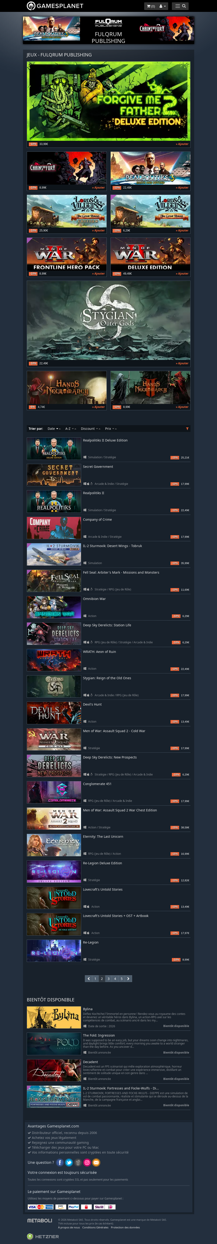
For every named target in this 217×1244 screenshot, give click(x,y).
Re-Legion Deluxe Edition (102, 863)
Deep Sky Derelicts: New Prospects (110, 757)
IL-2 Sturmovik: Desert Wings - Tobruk (112, 546)
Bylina (88, 1009)
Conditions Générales (95, 1227)
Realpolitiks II (93, 493)
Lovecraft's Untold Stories (103, 889)
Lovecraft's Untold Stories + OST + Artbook (115, 915)
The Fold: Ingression (99, 1035)
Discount (90, 428)
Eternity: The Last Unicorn (103, 836)
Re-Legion (91, 942)
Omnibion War (94, 598)
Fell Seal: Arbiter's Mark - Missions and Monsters (121, 572)
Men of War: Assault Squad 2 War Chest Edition (120, 810)
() (151, 6)
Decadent (90, 1062)
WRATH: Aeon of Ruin (99, 651)
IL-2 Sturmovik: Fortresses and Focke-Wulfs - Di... (121, 1088)
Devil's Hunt (92, 704)
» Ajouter (182, 144)
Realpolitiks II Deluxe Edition (105, 440)
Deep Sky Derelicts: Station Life (107, 625)
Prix (111, 428)
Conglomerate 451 (97, 784)
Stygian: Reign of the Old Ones (107, 678)
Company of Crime (97, 519)
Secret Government (98, 466)
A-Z (70, 428)
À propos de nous (69, 1227)
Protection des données (125, 1227)
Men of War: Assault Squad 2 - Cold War (114, 731)
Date (54, 428)
